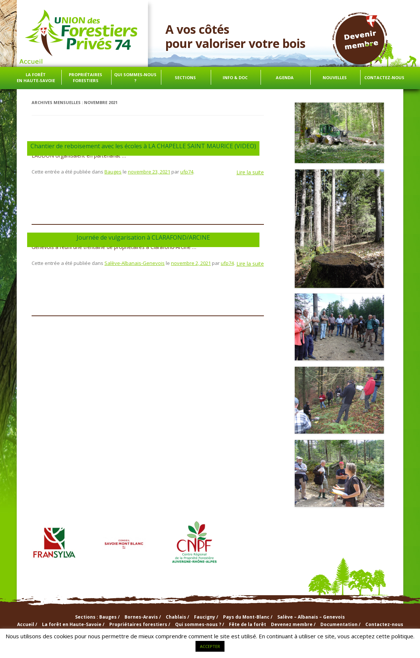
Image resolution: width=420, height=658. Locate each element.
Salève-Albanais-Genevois (134, 263)
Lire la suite (250, 172)
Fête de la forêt (247, 624)
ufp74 (186, 171)
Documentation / (340, 624)
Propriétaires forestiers (85, 77)
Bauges (113, 171)
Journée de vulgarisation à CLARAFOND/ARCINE (143, 237)
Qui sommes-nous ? (135, 77)
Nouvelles (335, 77)
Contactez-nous (384, 77)
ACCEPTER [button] (210, 646)
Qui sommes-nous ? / (199, 624)
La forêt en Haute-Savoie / (73, 624)
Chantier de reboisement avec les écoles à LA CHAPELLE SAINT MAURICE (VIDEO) (143, 146)
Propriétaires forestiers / (139, 624)
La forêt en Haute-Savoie (36, 77)
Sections (185, 77)
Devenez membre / (293, 624)
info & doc (235, 77)
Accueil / (27, 624)
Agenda (285, 77)
